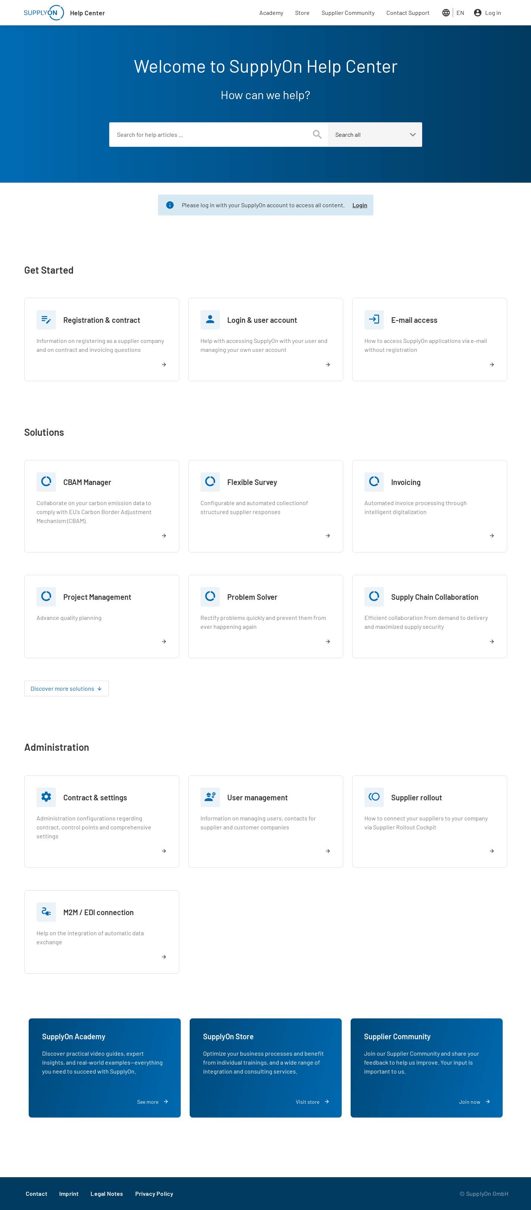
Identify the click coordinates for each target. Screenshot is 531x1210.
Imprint (69, 1193)
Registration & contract (101, 319)
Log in (493, 12)
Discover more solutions (62, 688)
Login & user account (262, 319)
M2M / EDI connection (98, 912)
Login (360, 204)
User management (257, 797)
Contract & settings (95, 797)
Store (302, 12)
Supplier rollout (416, 797)
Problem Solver (252, 596)
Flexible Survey (252, 482)
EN (460, 12)
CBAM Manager (87, 482)
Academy (271, 12)
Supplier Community (348, 12)
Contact (36, 1193)
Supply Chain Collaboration (434, 596)
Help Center (87, 13)
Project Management (97, 596)
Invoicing (406, 482)
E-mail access (414, 319)
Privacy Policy (154, 1193)
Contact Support (408, 12)
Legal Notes (107, 1193)
